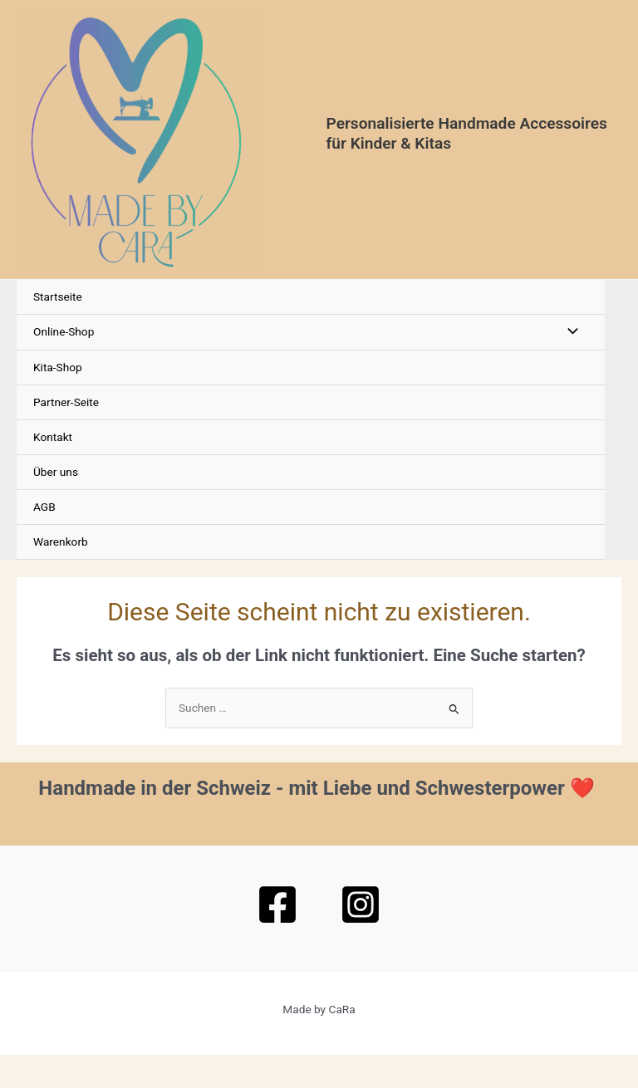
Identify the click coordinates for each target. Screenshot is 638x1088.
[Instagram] (360, 937)
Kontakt (52, 470)
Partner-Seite (66, 435)
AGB (44, 539)
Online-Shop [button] (63, 364)
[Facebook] (277, 937)
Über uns (55, 505)
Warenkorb (60, 574)
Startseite (57, 329)
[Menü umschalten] (568, 365)
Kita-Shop (57, 399)
